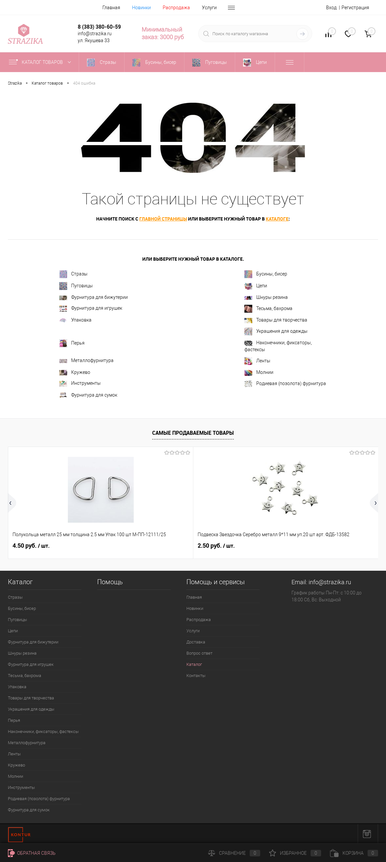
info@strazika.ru (330, 582)
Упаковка (75, 320)
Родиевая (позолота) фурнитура (285, 384)
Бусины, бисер (265, 274)
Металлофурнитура (86, 360)
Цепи (255, 286)
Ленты (257, 361)
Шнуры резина (266, 297)
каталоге (277, 219)
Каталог (194, 664)
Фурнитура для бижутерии (93, 297)
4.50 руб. (31, 545)
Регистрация (355, 7)
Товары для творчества (275, 320)
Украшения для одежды (276, 331)
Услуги (209, 7)
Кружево (74, 373)
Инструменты (80, 383)
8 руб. (273, 545)
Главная (111, 7)
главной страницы (163, 219)
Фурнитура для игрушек (90, 308)
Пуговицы (76, 286)
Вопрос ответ (199, 653)
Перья (72, 343)
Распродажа (176, 7)
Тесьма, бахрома (268, 309)
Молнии (258, 373)
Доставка (195, 642)
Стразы (73, 274)
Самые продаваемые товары (193, 432)
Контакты (196, 675)
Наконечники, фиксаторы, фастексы (278, 346)
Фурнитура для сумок (88, 395)
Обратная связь (32, 853)
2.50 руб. (154, 545)
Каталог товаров (41, 62)
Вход (331, 7)
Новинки (141, 7)
